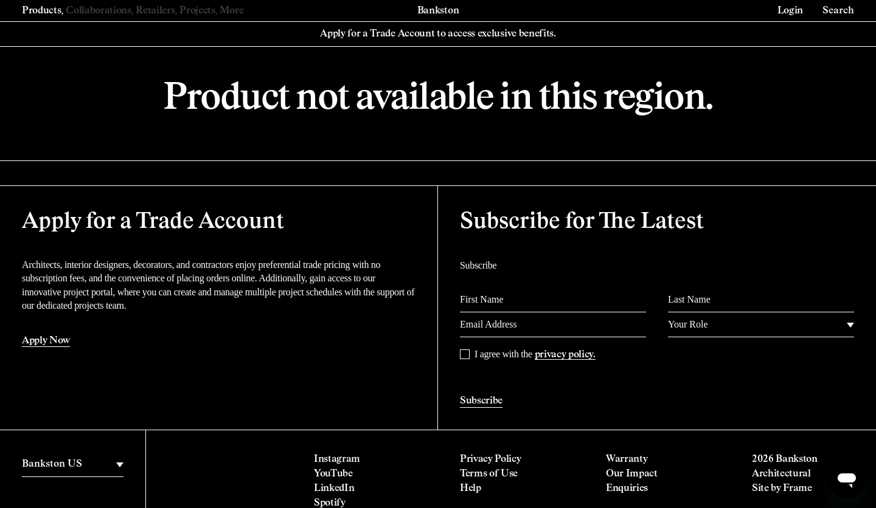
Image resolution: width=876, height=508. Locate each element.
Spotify (330, 503)
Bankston (438, 11)
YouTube (333, 474)
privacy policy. (565, 355)
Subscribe (481, 401)
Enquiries (627, 488)
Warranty (626, 459)
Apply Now (46, 341)
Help (470, 488)
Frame (797, 488)
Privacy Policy (490, 459)
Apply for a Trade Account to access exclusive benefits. (437, 34)
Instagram (337, 459)
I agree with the (535, 354)
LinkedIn (334, 488)
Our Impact (632, 474)
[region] (72, 464)
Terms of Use (489, 474)
